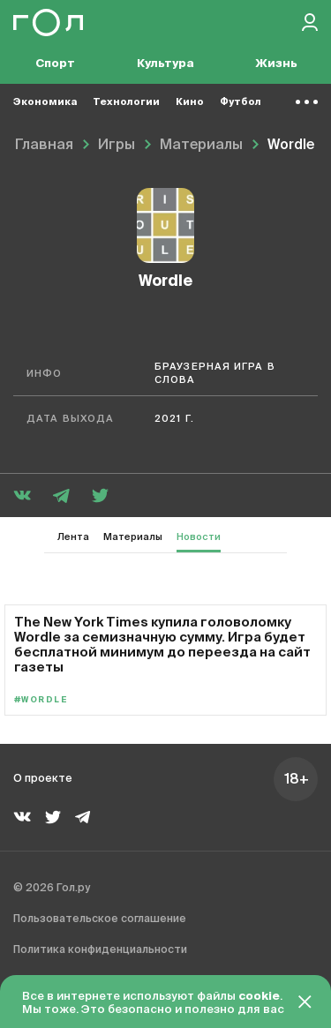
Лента (73, 537)
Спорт (55, 64)
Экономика (45, 102)
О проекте (42, 779)
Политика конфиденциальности (100, 950)
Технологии (126, 102)
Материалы (132, 537)
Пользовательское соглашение (99, 919)
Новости (199, 537)
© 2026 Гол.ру (51, 888)
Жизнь (276, 64)
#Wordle (40, 700)
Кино (190, 102)
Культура (165, 64)
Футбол (240, 102)
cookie (259, 996)
